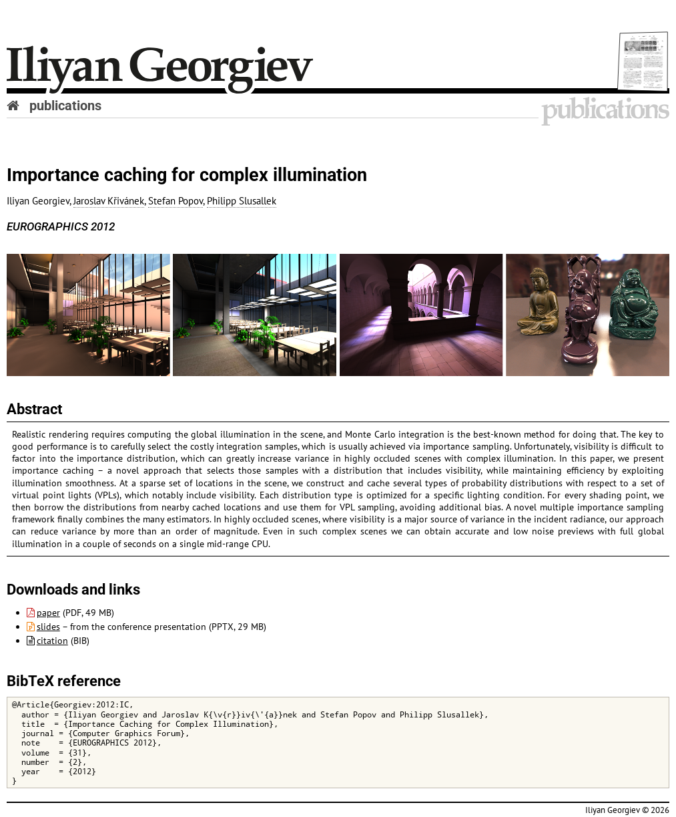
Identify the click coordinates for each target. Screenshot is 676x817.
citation (47, 641)
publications (65, 106)
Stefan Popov (175, 200)
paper (43, 613)
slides (43, 627)
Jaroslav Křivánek (108, 200)
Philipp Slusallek (241, 200)
